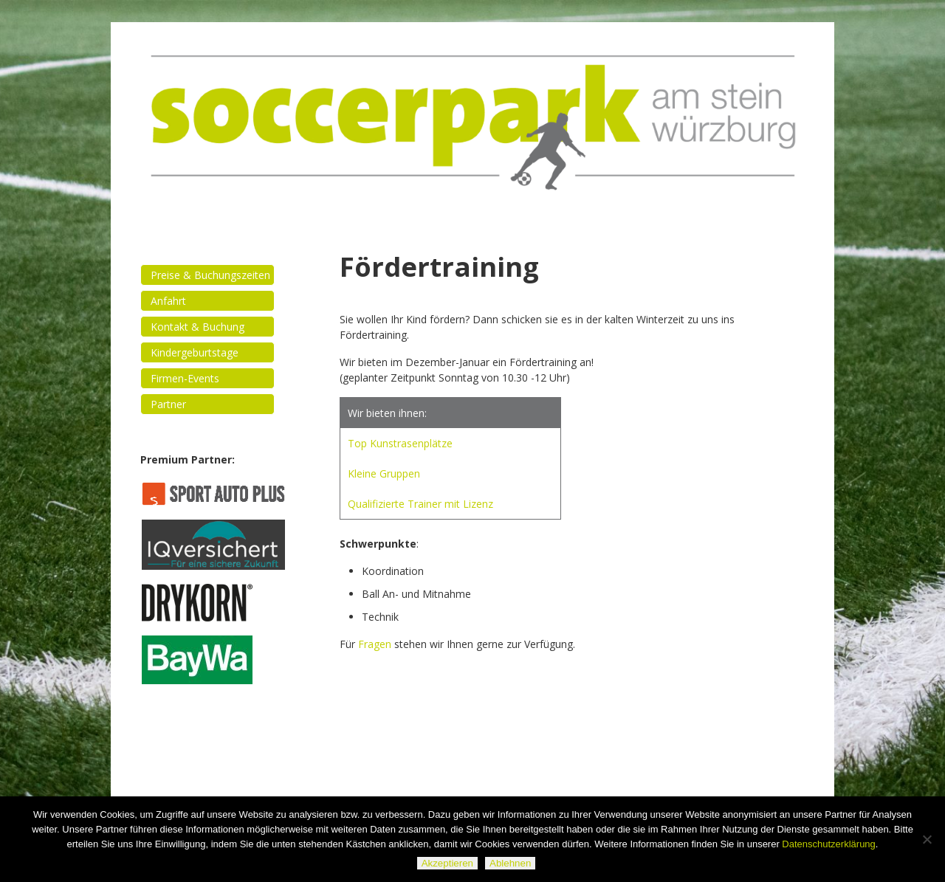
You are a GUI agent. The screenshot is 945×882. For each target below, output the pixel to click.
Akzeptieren (447, 863)
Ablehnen (510, 863)
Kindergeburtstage (194, 352)
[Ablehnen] (926, 839)
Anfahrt (168, 301)
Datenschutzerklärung (828, 844)
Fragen (374, 644)
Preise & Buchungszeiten (210, 275)
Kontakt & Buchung (197, 327)
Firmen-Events (185, 378)
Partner (168, 404)
